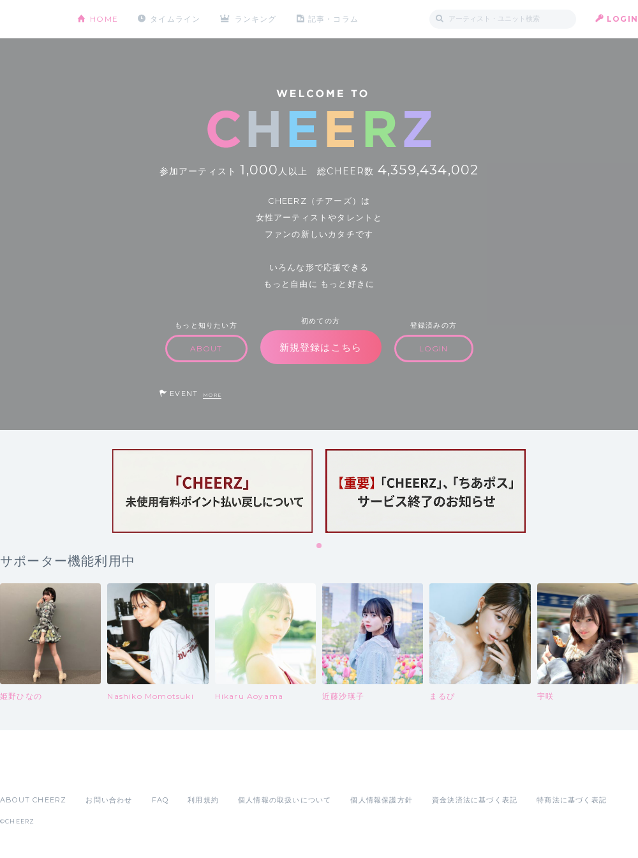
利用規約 (203, 799)
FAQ (160, 799)
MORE (212, 395)
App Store (29, 771)
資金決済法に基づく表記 (474, 799)
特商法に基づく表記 (572, 799)
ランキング (256, 19)
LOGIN (622, 19)
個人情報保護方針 (381, 799)
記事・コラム (333, 19)
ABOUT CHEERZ (33, 799)
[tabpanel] (212, 491)
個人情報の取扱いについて (284, 799)
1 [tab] (319, 546)
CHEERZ (29, 19)
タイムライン (175, 19)
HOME (104, 19)
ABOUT (206, 348)
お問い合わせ (108, 799)
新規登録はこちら (320, 347)
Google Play (97, 771)
